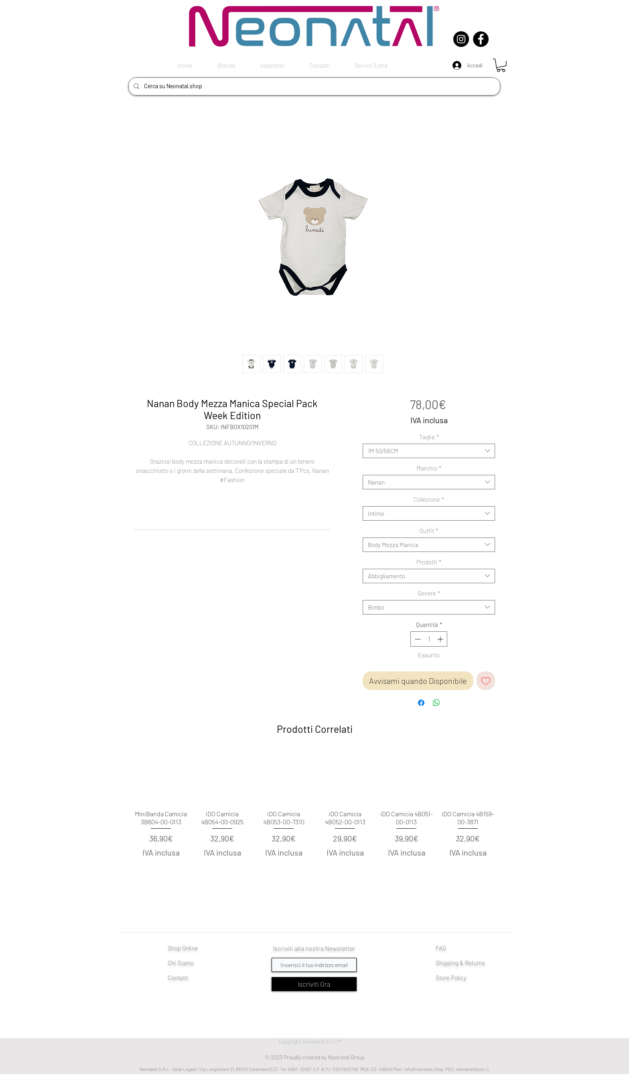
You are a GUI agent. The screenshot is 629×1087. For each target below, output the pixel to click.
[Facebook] (481, 39)
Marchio (428, 468)
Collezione (429, 499)
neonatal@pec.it (472, 1069)
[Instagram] (461, 39)
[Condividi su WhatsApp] (436, 703)
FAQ (441, 947)
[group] (314, 818)
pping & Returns (464, 962)
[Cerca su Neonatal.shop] (313, 86)
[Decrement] (417, 639)
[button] (501, 65)
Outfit (429, 530)
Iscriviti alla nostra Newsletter (314, 948)
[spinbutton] (429, 639)
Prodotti (428, 562)
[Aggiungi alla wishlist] (486, 680)
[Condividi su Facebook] (421, 703)
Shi (440, 962)
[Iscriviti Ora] (314, 984)
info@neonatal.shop (424, 1069)
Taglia (429, 436)
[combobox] (429, 451)
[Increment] (441, 639)
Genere (429, 593)
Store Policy (451, 977)
